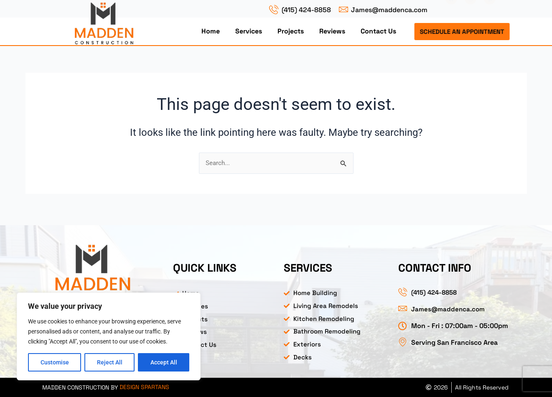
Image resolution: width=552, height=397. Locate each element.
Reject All (109, 362)
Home (210, 31)
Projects (290, 31)
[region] (109, 336)
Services (248, 31)
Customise (55, 362)
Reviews (332, 31)
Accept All (163, 362)
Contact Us (378, 31)
